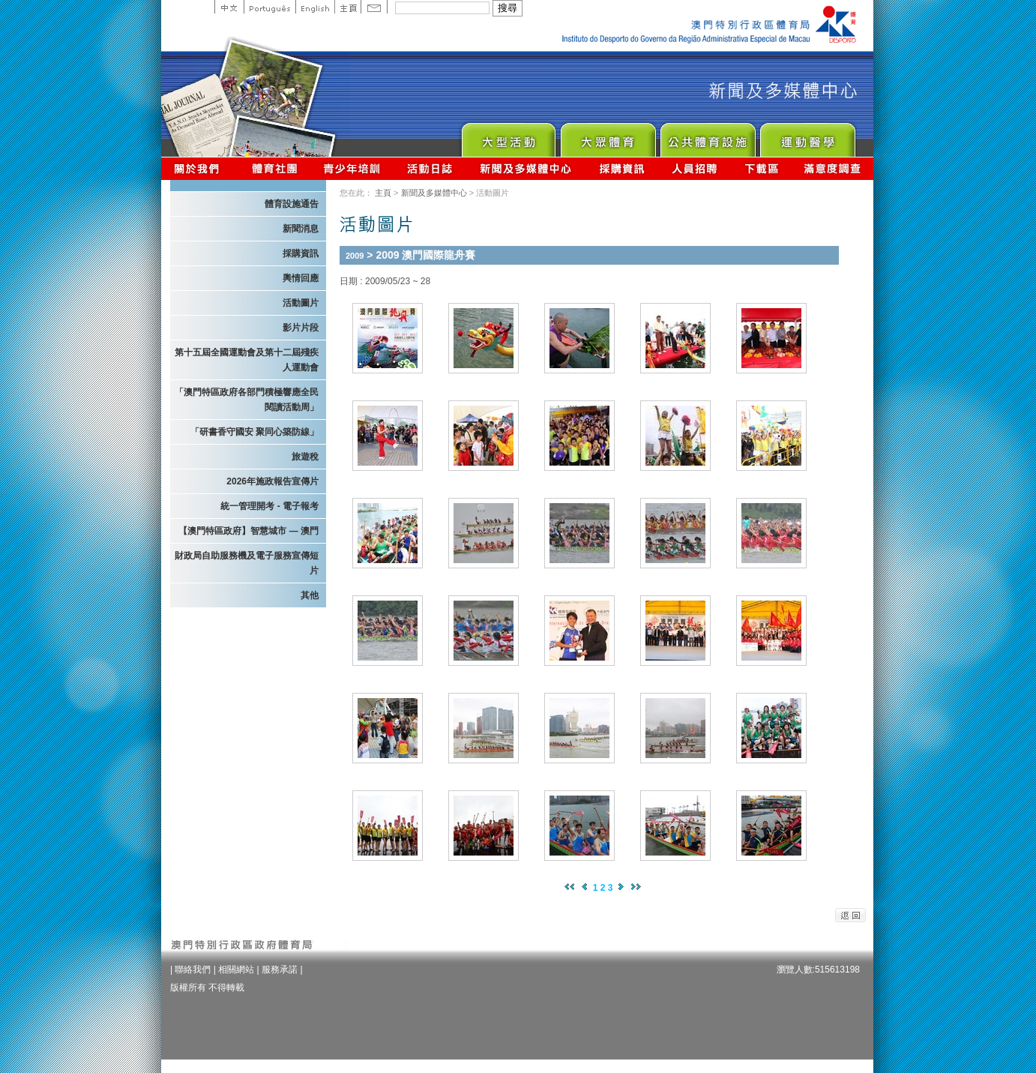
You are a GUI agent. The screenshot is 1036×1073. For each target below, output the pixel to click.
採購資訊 (621, 168)
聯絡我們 (193, 969)
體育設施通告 (292, 204)
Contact (374, 6)
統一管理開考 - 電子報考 (269, 506)
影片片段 (301, 327)
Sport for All (607, 136)
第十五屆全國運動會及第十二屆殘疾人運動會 (247, 360)
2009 (355, 255)
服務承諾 (280, 969)
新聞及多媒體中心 (526, 168)
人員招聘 (694, 168)
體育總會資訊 (274, 168)
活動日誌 (430, 168)
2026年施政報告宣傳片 (272, 481)
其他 (310, 595)
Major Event (508, 136)
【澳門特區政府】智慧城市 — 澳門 (248, 531)
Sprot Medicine (807, 136)
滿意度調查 (832, 168)
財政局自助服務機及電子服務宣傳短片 (247, 563)
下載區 (761, 168)
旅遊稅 (305, 456)
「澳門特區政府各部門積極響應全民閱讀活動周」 (247, 399)
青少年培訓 (352, 168)
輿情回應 (301, 278)
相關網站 (236, 969)
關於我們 (200, 168)
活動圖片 (301, 303)
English (314, 6)
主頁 (347, 6)
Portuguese (269, 6)
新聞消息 (301, 228)
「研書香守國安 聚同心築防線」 (254, 432)
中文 (229, 6)
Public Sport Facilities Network (707, 136)
